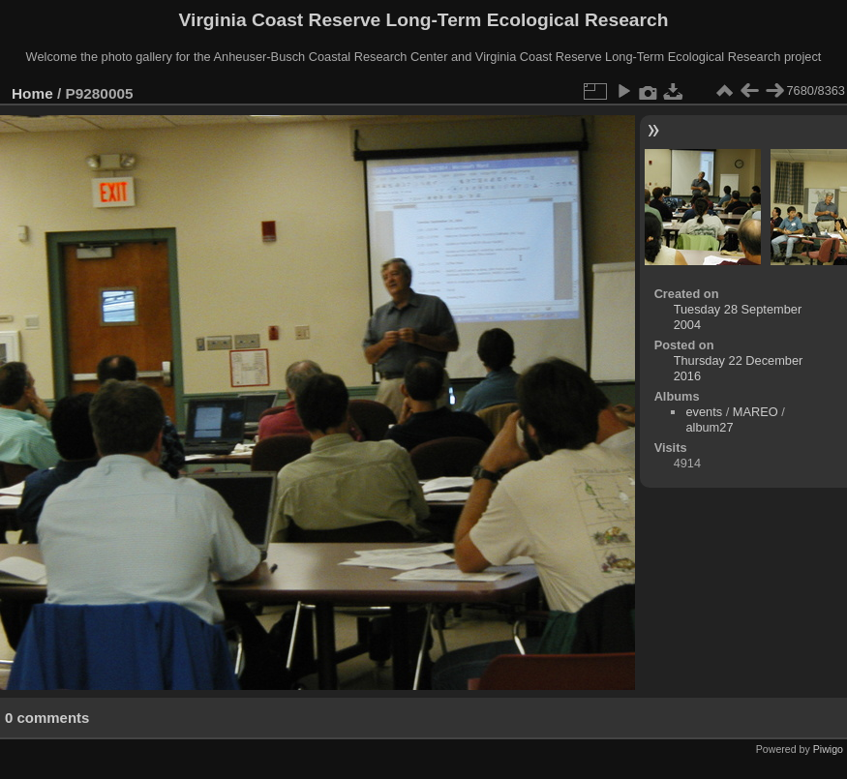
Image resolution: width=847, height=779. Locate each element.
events (703, 411)
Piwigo (828, 749)
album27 (709, 427)
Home (32, 93)
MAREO (755, 411)
